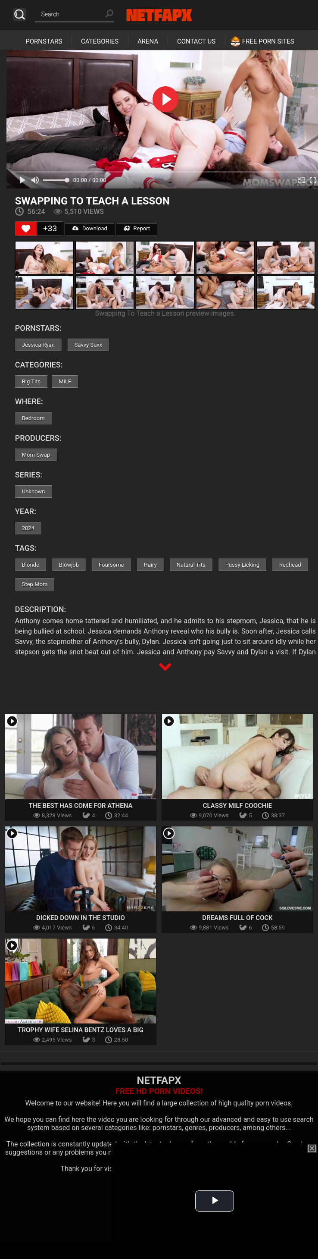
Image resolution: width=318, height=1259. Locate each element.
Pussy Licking (242, 565)
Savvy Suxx (88, 345)
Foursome (111, 565)
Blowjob (69, 565)
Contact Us (196, 41)
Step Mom (35, 584)
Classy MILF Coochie (237, 806)
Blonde (30, 565)
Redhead (290, 565)
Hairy (150, 565)
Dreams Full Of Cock (237, 918)
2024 (28, 528)
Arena (147, 41)
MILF (65, 381)
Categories (99, 41)
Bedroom (33, 418)
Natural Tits (191, 565)
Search (19, 14)
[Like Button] (26, 228)
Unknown (33, 491)
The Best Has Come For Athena (81, 806)
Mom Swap (36, 455)
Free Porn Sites (268, 41)
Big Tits (31, 381)
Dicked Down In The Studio (80, 918)
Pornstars (43, 41)
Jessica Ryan (38, 345)
